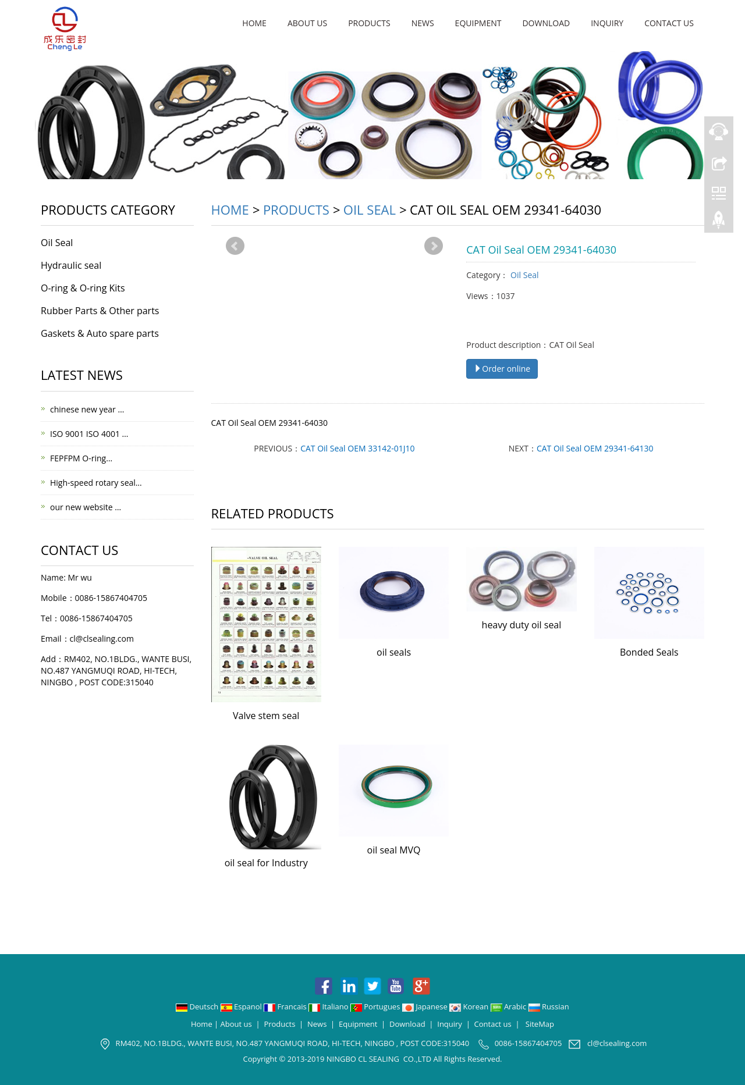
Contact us (669, 23)
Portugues (376, 1006)
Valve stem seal (266, 715)
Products (369, 23)
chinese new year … (87, 409)
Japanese (425, 1006)
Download (546, 23)
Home (254, 23)
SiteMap (540, 1024)
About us (307, 23)
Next (433, 246)
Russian (548, 1006)
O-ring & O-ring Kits (83, 288)
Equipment (478, 23)
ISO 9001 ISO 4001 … (89, 433)
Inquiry (607, 23)
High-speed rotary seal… (96, 482)
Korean (469, 1006)
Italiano (329, 1006)
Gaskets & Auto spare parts (100, 333)
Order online (502, 368)
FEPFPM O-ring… (81, 458)
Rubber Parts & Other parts (100, 310)
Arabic (509, 1006)
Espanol (242, 1006)
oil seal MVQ (394, 850)
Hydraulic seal (71, 265)
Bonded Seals (649, 652)
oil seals (394, 652)
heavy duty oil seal (522, 624)
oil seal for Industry (266, 862)
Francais (286, 1006)
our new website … (85, 507)
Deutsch (198, 1006)
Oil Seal (369, 209)
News (422, 23)
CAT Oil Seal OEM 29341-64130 (595, 448)
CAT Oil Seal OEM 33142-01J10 (357, 448)
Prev (235, 246)
